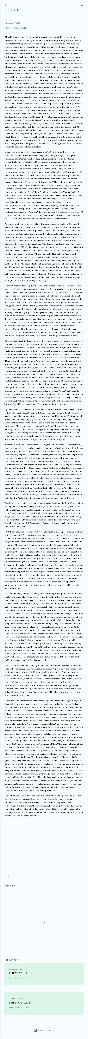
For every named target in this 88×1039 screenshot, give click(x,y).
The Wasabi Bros (21, 973)
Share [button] (6, 876)
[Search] (82, 4)
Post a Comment (22, 978)
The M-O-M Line (20, 1002)
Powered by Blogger (44, 1030)
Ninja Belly (12, 10)
